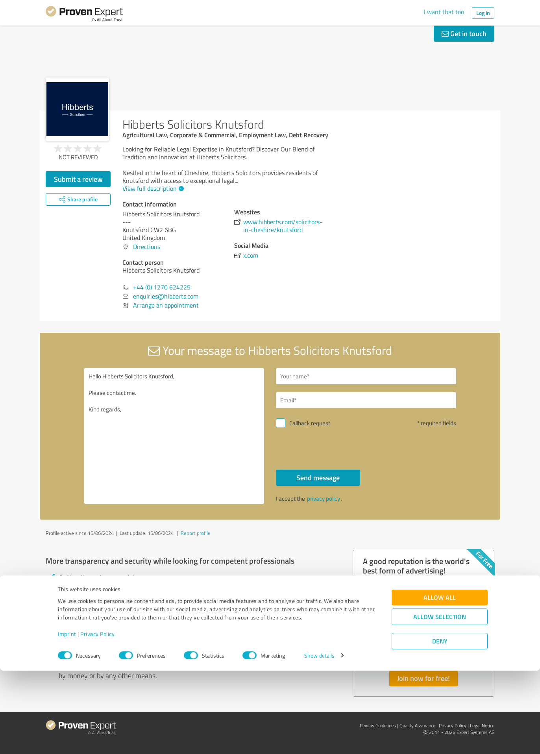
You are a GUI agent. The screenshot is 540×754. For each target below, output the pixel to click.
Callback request (309, 423)
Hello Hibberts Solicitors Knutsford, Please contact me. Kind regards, (174, 436)
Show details (319, 739)
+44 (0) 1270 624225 (161, 287)
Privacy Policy (97, 717)
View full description (152, 188)
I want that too (444, 11)
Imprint (67, 717)
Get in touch (464, 33)
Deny (440, 724)
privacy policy (323, 498)
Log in (483, 13)
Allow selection (439, 700)
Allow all (439, 681)
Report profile (196, 532)
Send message (318, 477)
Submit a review (78, 179)
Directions (146, 246)
